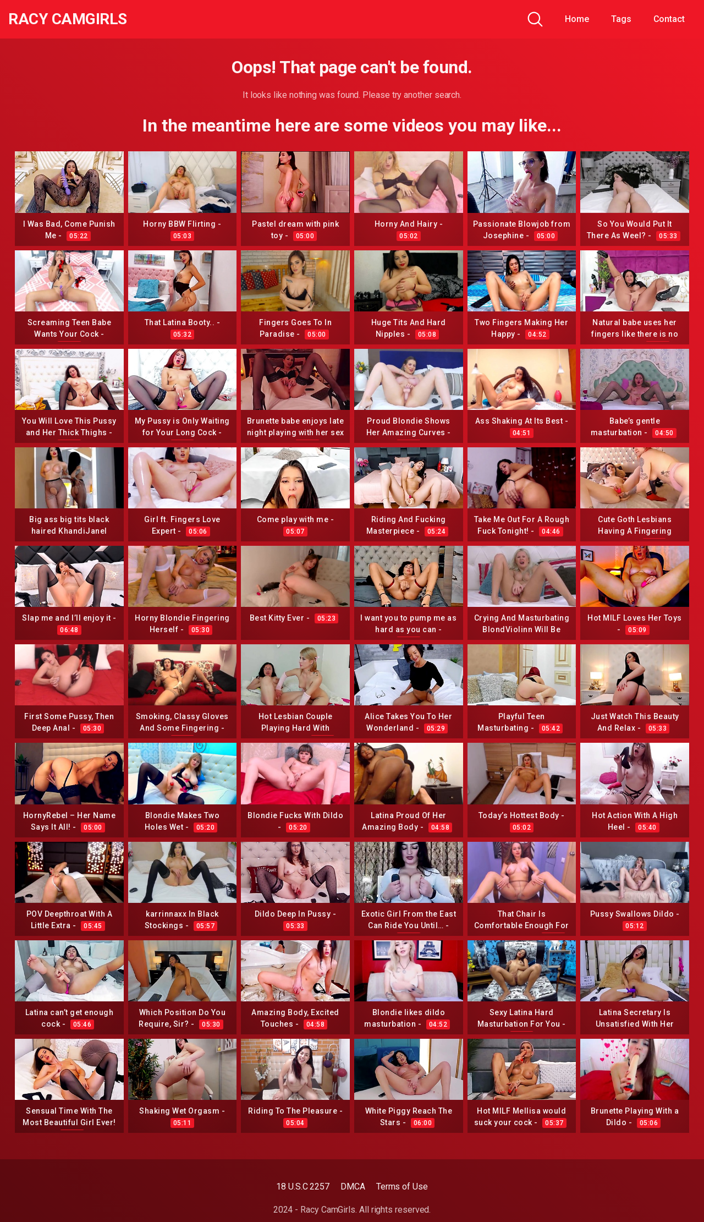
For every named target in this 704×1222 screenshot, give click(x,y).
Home (577, 19)
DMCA (352, 1186)
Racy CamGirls (67, 19)
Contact (669, 19)
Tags (621, 19)
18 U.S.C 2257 (302, 1186)
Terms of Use (402, 1186)
